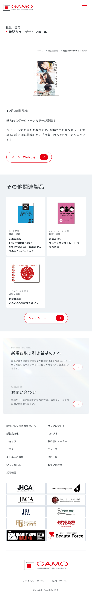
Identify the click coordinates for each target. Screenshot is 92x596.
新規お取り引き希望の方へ (21, 425)
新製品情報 (53, 50)
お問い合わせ (55, 464)
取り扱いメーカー (57, 441)
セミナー (11, 449)
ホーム (40, 50)
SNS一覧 (52, 457)
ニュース (52, 449)
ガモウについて (56, 425)
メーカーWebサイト (29, 157)
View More (46, 318)
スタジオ (52, 433)
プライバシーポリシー (34, 580)
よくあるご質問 (15, 457)
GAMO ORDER (14, 464)
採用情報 (11, 472)
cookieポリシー (61, 580)
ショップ (11, 441)
